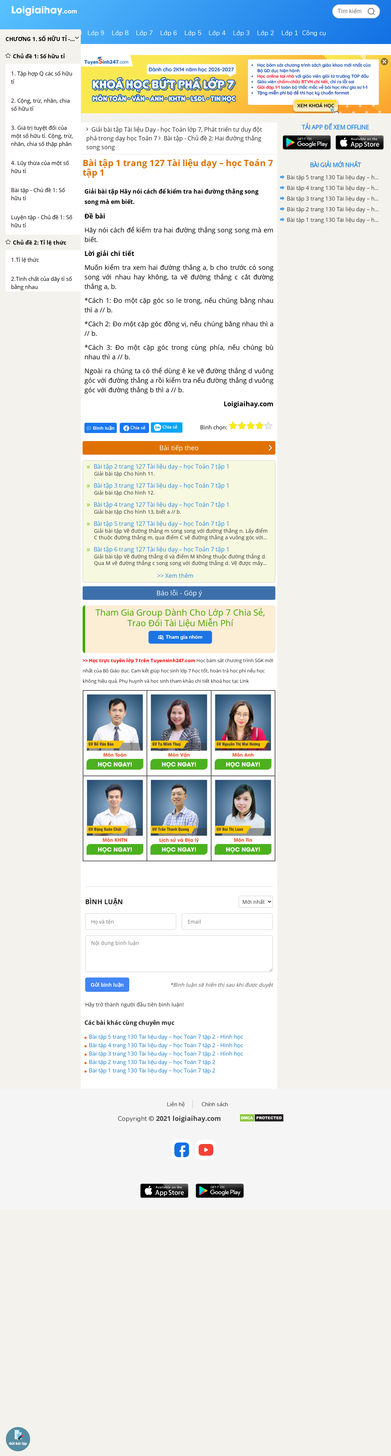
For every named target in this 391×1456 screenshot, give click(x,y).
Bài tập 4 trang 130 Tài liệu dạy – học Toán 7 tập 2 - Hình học (166, 1045)
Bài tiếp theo (215, 447)
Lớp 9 (96, 33)
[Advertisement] (335, 277)
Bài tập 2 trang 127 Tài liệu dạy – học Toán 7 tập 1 (160, 466)
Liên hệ (176, 1104)
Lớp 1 (289, 33)
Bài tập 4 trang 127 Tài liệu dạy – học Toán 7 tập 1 (160, 504)
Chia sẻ (134, 428)
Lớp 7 (144, 33)
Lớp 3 (241, 33)
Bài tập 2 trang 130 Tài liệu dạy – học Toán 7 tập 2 (152, 1062)
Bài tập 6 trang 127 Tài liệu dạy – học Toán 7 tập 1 (160, 549)
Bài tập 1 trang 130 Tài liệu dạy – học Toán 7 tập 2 (152, 1070)
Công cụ (314, 33)
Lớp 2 (265, 33)
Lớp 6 (168, 33)
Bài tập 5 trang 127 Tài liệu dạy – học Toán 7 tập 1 (160, 524)
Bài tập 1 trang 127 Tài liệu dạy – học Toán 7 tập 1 (178, 167)
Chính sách (215, 1104)
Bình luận (101, 428)
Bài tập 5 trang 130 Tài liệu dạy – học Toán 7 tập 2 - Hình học (166, 1036)
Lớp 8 (120, 33)
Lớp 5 (193, 33)
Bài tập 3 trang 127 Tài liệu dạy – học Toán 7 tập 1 (160, 485)
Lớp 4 (217, 33)
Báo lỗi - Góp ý (179, 592)
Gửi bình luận (107, 985)
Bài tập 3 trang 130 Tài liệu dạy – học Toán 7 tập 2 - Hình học (166, 1053)
